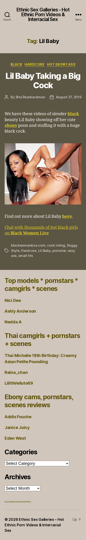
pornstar (59, 250)
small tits (25, 255)
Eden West (15, 438)
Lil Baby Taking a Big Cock (43, 80)
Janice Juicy (17, 427)
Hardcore (34, 64)
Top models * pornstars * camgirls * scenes (41, 285)
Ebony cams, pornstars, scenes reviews (39, 401)
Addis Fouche (18, 416)
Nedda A (13, 321)
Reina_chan (16, 372)
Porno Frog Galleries (9, 501)
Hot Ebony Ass (61, 64)
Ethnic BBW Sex (27, 501)
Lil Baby (44, 250)
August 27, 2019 (68, 97)
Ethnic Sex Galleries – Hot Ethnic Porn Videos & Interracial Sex (34, 525)
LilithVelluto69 (19, 383)
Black (16, 64)
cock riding (56, 245)
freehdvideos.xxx (18, 501)
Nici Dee (13, 300)
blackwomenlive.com (28, 245)
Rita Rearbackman (30, 97)
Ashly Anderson (20, 311)
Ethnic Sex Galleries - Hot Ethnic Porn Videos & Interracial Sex (43, 14)
